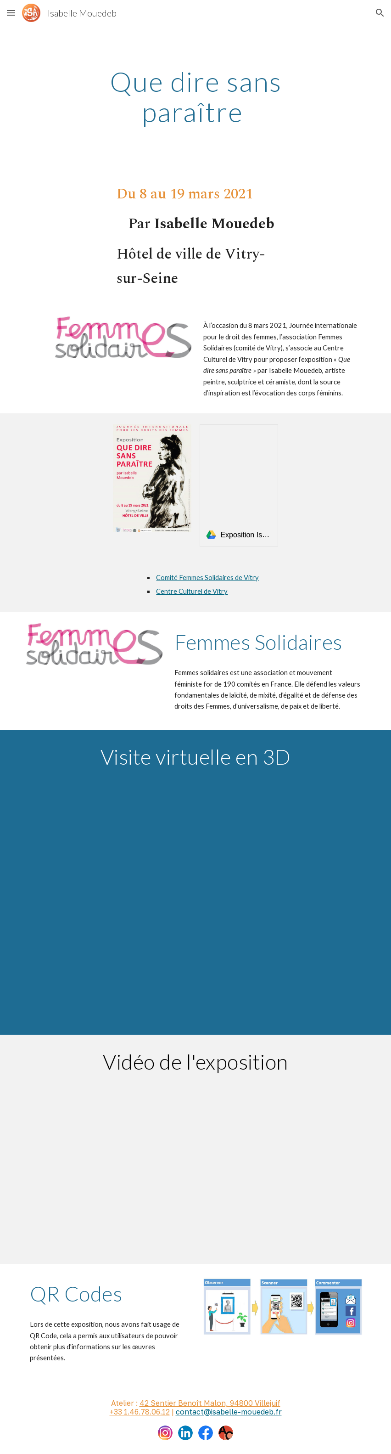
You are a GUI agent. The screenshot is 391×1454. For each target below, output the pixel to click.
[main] (195, 96)
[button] (11, 12)
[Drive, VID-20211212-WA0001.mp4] (195, 1161)
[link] (239, 485)
